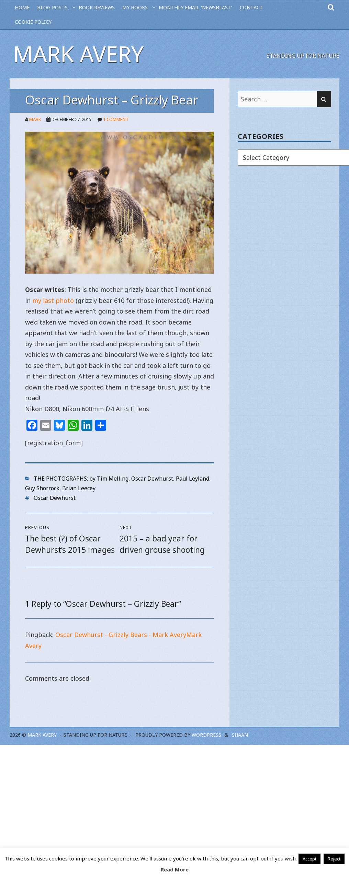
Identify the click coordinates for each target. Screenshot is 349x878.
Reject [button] (334, 859)
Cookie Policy (33, 22)
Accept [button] (309, 859)
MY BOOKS (135, 7)
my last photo (53, 300)
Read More (175, 869)
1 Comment (116, 119)
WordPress (206, 735)
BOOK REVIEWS (97, 7)
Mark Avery (78, 54)
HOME (22, 7)
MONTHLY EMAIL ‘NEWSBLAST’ (195, 7)
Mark (35, 119)
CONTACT (251, 7)
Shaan (240, 735)
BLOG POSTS (52, 7)
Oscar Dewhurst (55, 498)
